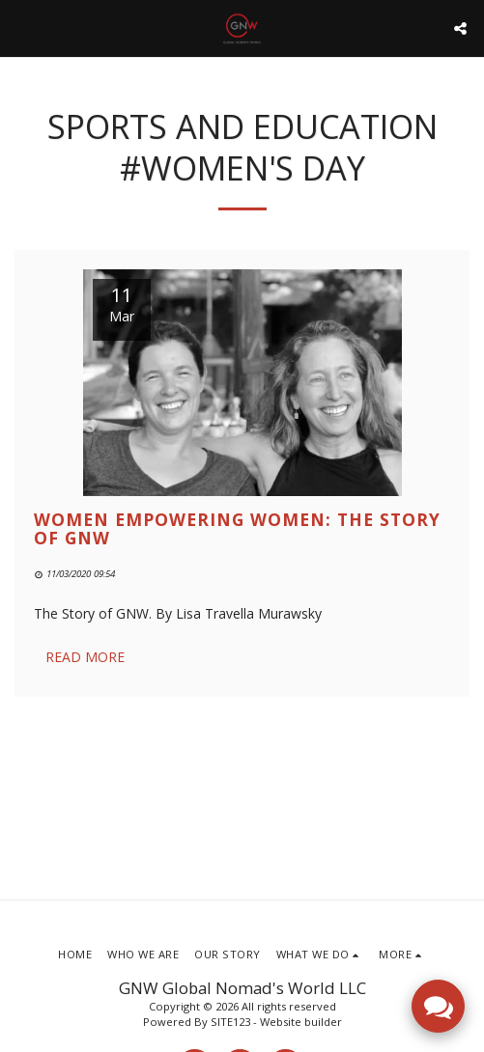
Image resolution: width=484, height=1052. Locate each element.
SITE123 (230, 1021)
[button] (21, 27)
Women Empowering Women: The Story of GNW (237, 528)
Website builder (301, 1021)
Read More (85, 657)
